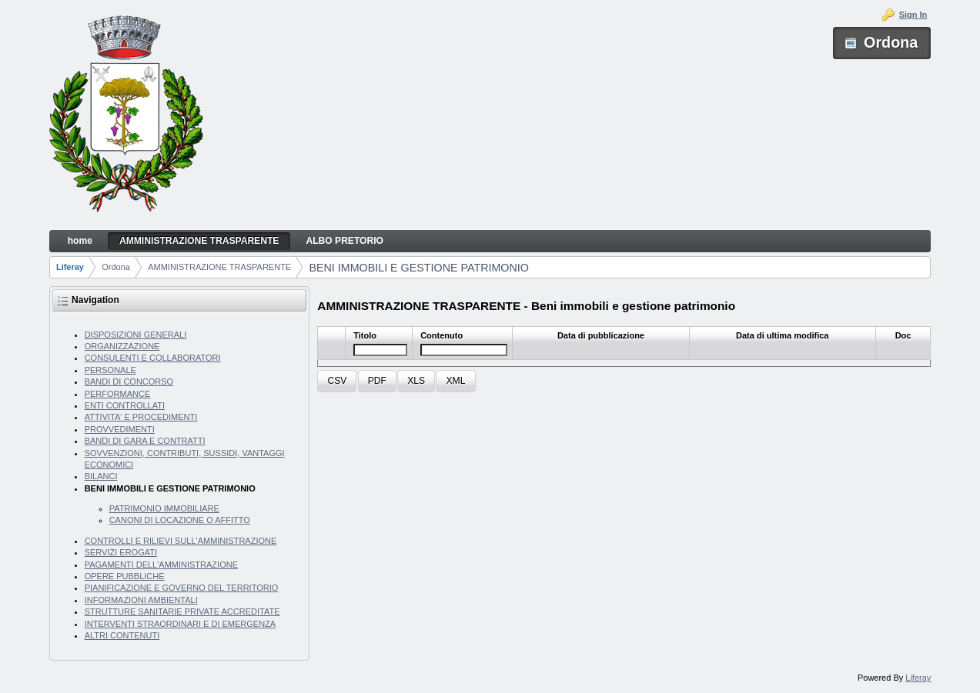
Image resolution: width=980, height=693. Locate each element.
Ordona (116, 267)
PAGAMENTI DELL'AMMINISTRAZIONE (161, 564)
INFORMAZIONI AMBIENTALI (141, 600)
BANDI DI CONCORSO (129, 381)
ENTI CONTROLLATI (125, 405)
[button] (336, 381)
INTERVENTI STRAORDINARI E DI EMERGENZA (180, 623)
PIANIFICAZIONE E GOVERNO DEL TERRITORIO (182, 587)
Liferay (70, 267)
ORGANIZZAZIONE (122, 346)
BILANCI (101, 476)
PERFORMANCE (118, 393)
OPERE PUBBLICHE (125, 576)
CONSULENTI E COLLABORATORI (153, 357)
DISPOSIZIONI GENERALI (136, 334)
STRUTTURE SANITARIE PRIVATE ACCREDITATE (182, 611)
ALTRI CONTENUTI (122, 635)
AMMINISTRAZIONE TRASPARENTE (219, 267)
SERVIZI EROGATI (121, 552)
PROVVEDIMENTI (120, 429)
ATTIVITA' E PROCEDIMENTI (141, 416)
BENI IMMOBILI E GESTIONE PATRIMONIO (418, 268)
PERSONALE (110, 370)
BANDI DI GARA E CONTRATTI (145, 440)
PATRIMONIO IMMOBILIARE (164, 508)
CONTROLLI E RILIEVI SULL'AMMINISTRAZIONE (181, 540)
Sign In (913, 14)
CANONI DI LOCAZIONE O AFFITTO (179, 520)
